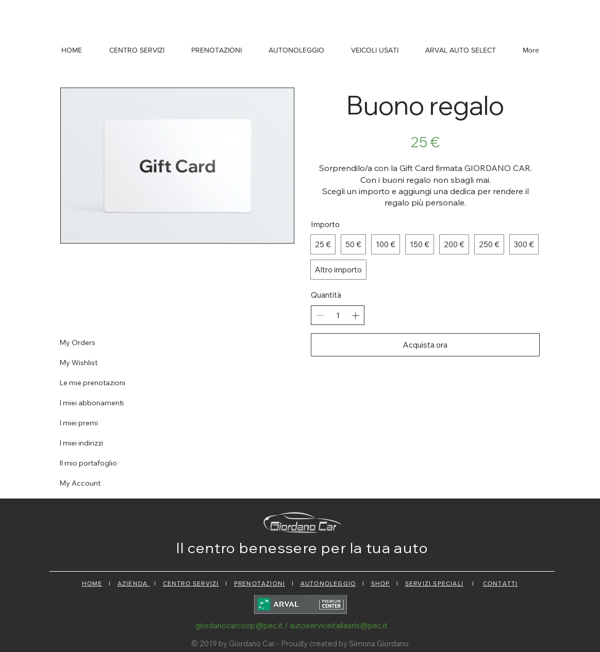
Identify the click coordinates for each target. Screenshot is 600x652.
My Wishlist (78, 362)
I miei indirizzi (81, 443)
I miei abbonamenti (91, 402)
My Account (80, 483)
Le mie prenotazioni (92, 382)
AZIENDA (134, 583)
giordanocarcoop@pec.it (239, 625)
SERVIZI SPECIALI (434, 583)
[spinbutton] (337, 315)
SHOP (380, 583)
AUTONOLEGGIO (328, 583)
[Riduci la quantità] (320, 315)
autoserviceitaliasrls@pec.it (339, 625)
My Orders (77, 342)
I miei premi (78, 422)
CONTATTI (500, 583)
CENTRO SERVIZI (191, 583)
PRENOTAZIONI (259, 583)
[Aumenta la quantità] (355, 315)
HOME (92, 583)
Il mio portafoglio (88, 463)
